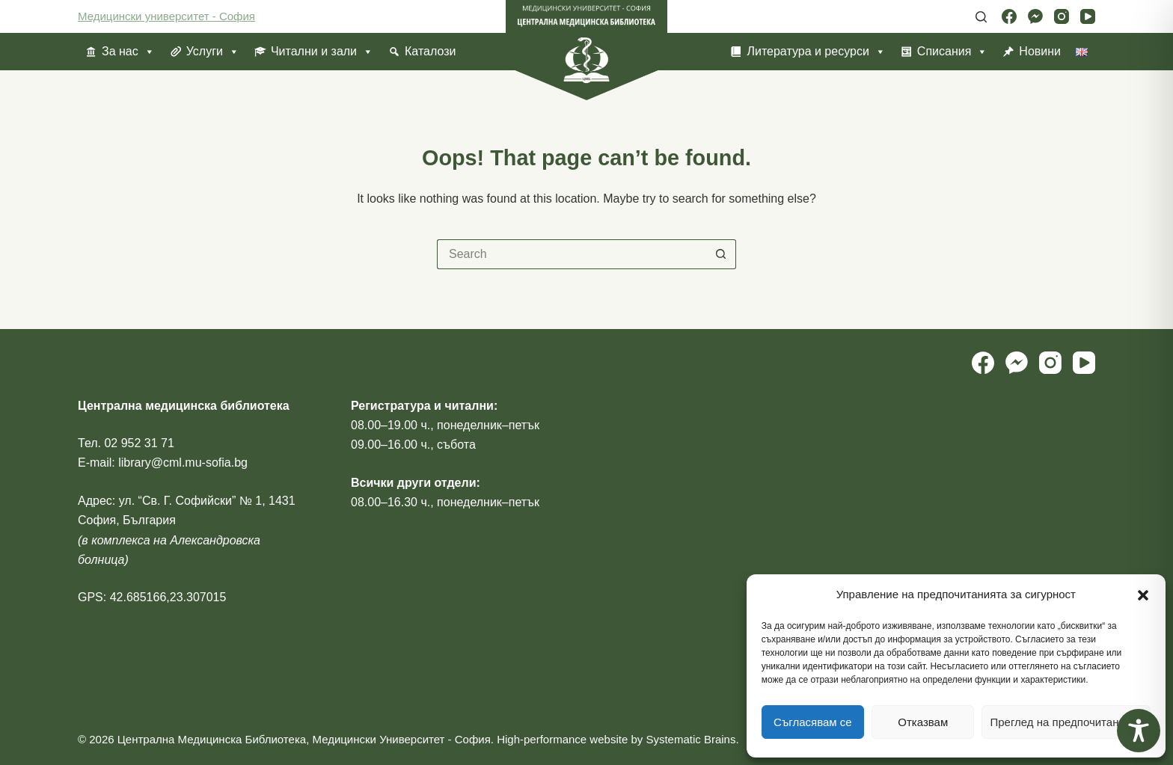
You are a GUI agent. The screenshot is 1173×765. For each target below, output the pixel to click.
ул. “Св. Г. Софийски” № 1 (190, 500)
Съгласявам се (813, 722)
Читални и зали (322, 52)
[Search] (981, 16)
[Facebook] (1009, 16)
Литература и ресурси (816, 52)
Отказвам (923, 722)
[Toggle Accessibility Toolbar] (1138, 730)
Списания (952, 52)
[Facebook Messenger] (1035, 16)
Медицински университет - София (166, 16)
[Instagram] (1061, 16)
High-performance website (562, 739)
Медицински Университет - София (401, 739)
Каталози (430, 51)
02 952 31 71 (139, 443)
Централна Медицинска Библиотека (211, 739)
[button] (1143, 595)
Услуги (212, 52)
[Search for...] (571, 254)
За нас (128, 52)
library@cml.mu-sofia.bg (183, 462)
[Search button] (721, 254)
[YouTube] (1087, 16)
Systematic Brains (690, 739)
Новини (1040, 51)
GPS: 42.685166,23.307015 (152, 597)
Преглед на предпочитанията (1066, 722)
